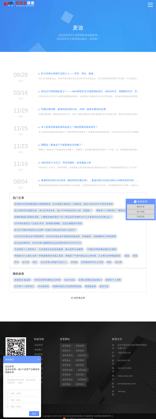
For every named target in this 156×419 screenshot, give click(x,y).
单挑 (135, 258)
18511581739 (124, 413)
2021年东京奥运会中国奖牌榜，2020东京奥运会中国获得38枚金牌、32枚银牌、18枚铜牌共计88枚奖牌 (65, 238)
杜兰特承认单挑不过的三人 (54, 264)
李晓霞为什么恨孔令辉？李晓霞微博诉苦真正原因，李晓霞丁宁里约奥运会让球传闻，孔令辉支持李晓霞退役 (67, 258)
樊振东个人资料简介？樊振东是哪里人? (115, 213)
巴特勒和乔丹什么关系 (92, 264)
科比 (35, 264)
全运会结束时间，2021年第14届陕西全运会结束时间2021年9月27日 (47, 245)
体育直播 (80, 406)
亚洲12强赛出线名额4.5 (90, 282)
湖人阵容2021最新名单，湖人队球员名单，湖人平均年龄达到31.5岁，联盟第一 (53, 213)
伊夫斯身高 (43, 288)
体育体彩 (80, 411)
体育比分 (66, 411)
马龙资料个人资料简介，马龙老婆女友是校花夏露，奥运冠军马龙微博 (48, 251)
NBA (109, 264)
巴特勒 (74, 264)
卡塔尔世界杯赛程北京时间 (47, 282)
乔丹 (16, 264)
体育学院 (82, 415)
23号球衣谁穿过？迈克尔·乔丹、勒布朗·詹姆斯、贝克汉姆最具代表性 (48, 225)
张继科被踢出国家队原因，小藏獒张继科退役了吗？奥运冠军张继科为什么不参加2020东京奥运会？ (63, 219)
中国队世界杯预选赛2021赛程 (101, 251)
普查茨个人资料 (113, 282)
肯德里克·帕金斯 (22, 282)
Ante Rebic (69, 282)
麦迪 (127, 258)
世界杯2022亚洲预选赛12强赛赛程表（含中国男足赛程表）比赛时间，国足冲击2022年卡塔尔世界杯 (63, 206)
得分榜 (118, 264)
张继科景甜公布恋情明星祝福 (67, 288)
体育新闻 (66, 406)
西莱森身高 (90, 288)
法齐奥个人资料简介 (24, 288)
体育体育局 (67, 415)
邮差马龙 (104, 288)
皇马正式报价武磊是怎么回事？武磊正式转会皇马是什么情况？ (45, 232)
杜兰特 (25, 264)
